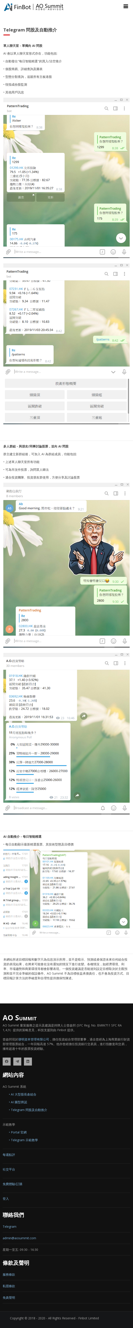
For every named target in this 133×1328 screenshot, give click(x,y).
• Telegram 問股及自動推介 (26, 1110)
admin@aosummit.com (19, 1238)
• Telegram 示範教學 (21, 1140)
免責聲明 (9, 1297)
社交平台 (9, 1169)
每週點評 (9, 1155)
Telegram (9, 1226)
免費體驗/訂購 (12, 1184)
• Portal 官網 (16, 1132)
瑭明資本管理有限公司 (33, 1039)
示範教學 (9, 1124)
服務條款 (9, 1274)
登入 (6, 1198)
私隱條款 (9, 1286)
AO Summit (20, 1017)
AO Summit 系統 (14, 1086)
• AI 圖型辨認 (16, 1102)
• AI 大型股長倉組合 (20, 1094)
